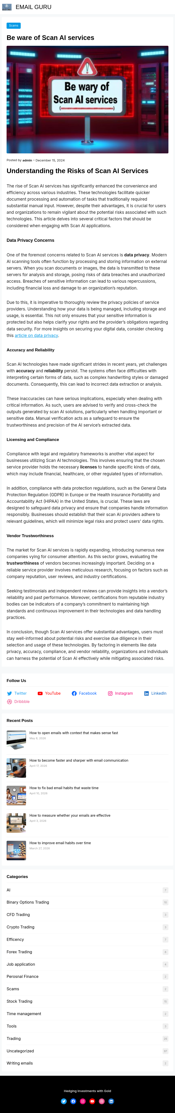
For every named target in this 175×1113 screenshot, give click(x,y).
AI (8, 890)
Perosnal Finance (22, 976)
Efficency (15, 939)
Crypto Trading (20, 927)
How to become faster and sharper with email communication (78, 760)
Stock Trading (19, 1001)
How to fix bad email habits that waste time (64, 788)
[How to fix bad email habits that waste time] (16, 796)
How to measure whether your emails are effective (69, 815)
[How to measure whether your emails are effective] (16, 823)
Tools (12, 1026)
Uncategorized (20, 1050)
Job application (21, 964)
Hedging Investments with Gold (87, 1091)
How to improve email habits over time (60, 843)
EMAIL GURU (33, 7)
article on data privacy (36, 335)
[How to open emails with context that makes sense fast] (16, 741)
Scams (13, 25)
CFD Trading (18, 914)
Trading (14, 1038)
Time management (24, 1013)
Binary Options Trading (28, 902)
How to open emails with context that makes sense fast (73, 733)
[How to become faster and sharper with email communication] (16, 768)
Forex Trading (19, 951)
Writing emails (20, 1063)
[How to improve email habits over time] (16, 851)
